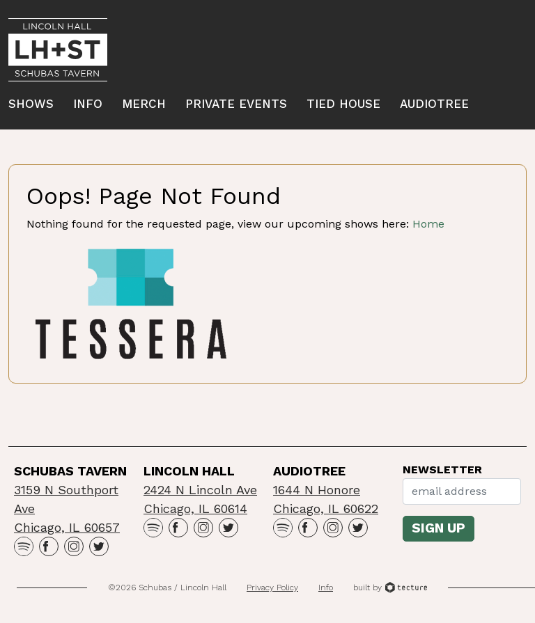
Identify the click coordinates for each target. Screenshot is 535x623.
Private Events (236, 104)
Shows (31, 104)
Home (428, 223)
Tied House (343, 104)
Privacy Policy (272, 587)
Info (87, 104)
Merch (144, 104)
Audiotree (434, 104)
